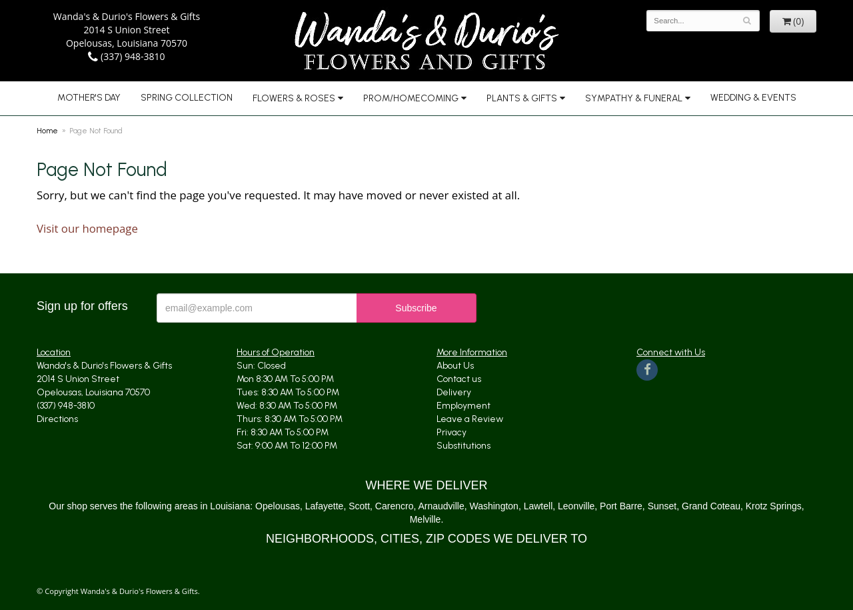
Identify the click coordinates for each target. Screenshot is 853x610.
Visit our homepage (87, 228)
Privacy (451, 432)
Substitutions (463, 445)
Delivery (453, 392)
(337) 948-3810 (126, 56)
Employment (463, 405)
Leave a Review (469, 419)
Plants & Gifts (521, 98)
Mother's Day (89, 97)
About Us (455, 365)
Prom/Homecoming (410, 98)
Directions (57, 419)
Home (47, 130)
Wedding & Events (753, 97)
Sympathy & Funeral (633, 98)
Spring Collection (187, 97)
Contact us (458, 379)
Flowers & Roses (294, 98)
